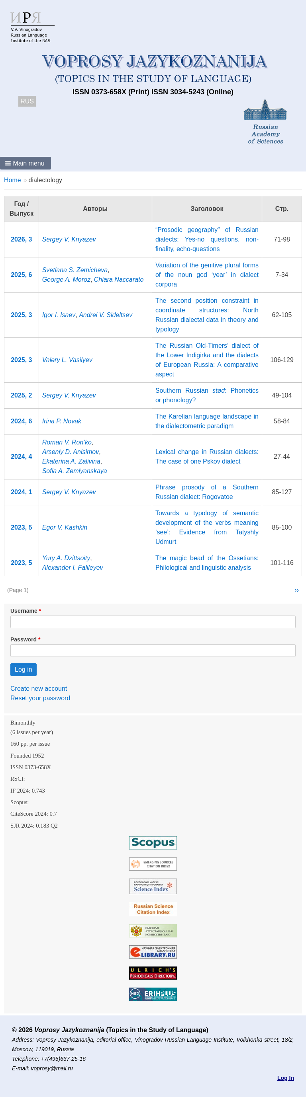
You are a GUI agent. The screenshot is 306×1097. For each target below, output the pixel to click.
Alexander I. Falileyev (72, 567)
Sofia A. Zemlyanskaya (74, 471)
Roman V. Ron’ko (67, 442)
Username (23, 611)
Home (12, 180)
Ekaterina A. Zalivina (71, 461)
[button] (25, 163)
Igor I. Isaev (59, 315)
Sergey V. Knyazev (69, 239)
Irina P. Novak (61, 421)
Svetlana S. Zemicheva (75, 270)
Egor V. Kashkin (65, 527)
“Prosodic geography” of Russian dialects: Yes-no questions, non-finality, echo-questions (207, 239)
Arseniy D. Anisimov (70, 451)
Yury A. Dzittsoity (66, 558)
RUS (27, 101)
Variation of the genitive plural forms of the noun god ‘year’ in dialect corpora (207, 275)
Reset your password (40, 698)
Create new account (38, 688)
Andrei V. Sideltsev (105, 315)
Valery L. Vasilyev (67, 360)
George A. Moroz (66, 279)
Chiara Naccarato (119, 279)
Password (23, 639)
